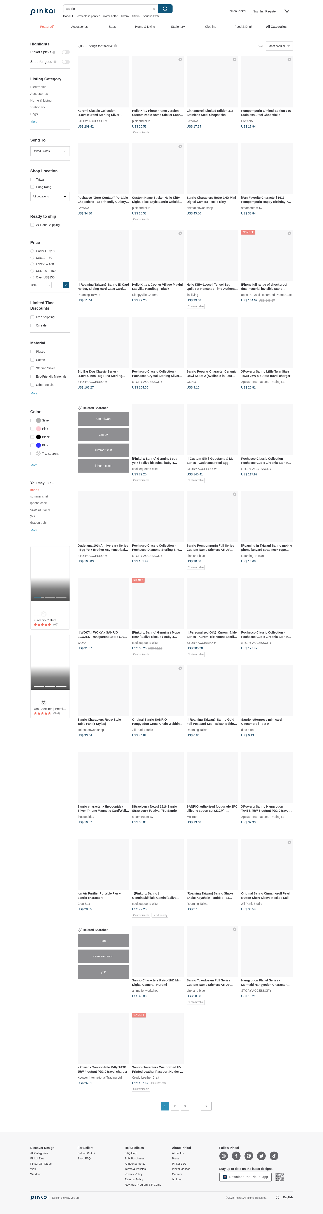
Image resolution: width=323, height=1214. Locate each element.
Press (175, 1158)
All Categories (39, 1153)
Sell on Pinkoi (236, 11)
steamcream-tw (251, 207)
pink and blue (141, 121)
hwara (125, 16)
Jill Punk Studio (142, 729)
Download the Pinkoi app (245, 1177)
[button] (66, 285)
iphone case (38, 503)
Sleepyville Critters (144, 294)
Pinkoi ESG (179, 1163)
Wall (33, 1169)
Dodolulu (68, 16)
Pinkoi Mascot (181, 1169)
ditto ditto (247, 729)
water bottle (110, 16)
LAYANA (192, 121)
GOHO (191, 381)
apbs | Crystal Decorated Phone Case (267, 294)
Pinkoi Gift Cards (41, 1163)
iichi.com (177, 1179)
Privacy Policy (134, 1174)
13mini (136, 16)
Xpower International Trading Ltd (263, 381)
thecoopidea (86, 816)
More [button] (34, 121)
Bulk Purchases (135, 1158)
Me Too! (192, 816)
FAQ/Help (131, 1153)
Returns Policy (134, 1179)
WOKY (82, 642)
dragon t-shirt (39, 522)
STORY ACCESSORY (93, 121)
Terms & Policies (135, 1169)
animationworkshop (200, 207)
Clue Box (84, 903)
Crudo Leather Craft (145, 1077)
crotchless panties (88, 16)
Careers (177, 1174)
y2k (32, 516)
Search (165, 8)
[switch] (50, 52)
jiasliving (192, 294)
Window (35, 1174)
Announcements (135, 1163)
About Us (178, 1153)
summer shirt (39, 496)
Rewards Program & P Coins (143, 1184)
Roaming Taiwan (89, 294)
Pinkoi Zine (37, 1158)
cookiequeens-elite (145, 468)
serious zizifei (151, 16)
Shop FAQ (84, 1158)
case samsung (40, 509)
